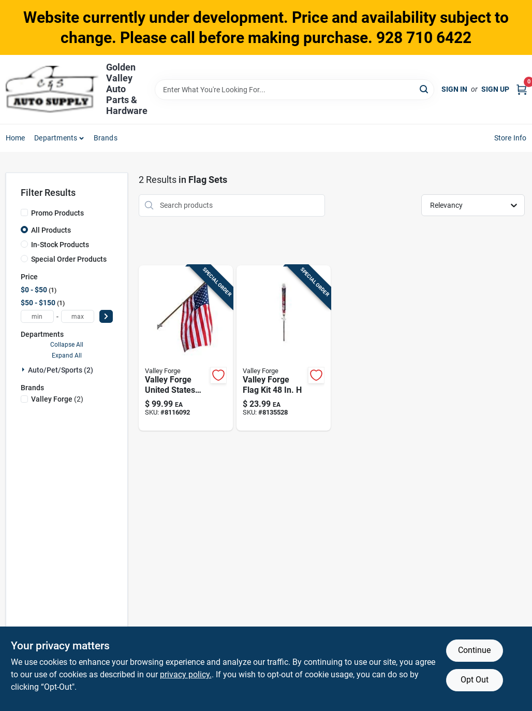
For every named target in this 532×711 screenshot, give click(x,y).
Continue (474, 650)
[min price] (37, 316)
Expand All (67, 355)
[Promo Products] (24, 212)
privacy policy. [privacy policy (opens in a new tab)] (186, 674)
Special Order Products (69, 259)
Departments (55, 138)
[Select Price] (106, 316)
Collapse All (66, 344)
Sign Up (495, 89)
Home (15, 138)
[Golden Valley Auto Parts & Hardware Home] (52, 89)
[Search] (424, 88)
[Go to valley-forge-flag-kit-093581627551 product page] (284, 348)
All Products (51, 230)
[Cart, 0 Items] (521, 89)
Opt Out (475, 680)
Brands (105, 138)
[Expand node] (24, 369)
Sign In (454, 89)
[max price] (77, 316)
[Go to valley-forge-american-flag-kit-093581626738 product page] (186, 348)
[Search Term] (294, 89)
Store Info (510, 138)
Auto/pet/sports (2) (60, 370)
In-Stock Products (60, 244)
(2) (57, 399)
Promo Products (57, 213)
